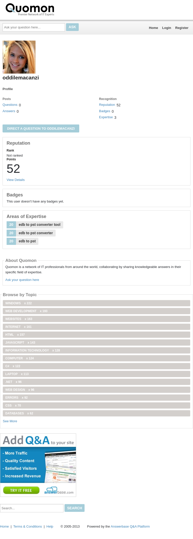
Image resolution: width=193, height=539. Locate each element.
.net (13, 382)
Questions (10, 105)
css (13, 405)
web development (26, 311)
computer (19, 358)
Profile (8, 89)
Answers (9, 111)
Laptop (17, 374)
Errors (16, 397)
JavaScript (20, 342)
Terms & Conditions (27, 526)
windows (18, 303)
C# (12, 366)
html (15, 334)
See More (10, 421)
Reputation (107, 105)
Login (166, 28)
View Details (16, 180)
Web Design (19, 390)
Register (181, 28)
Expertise (106, 117)
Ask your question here (22, 280)
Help (49, 526)
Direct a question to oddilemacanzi (41, 128)
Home (153, 28)
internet (18, 327)
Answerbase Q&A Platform (130, 526)
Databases (19, 413)
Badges (104, 111)
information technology (32, 350)
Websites (18, 319)
